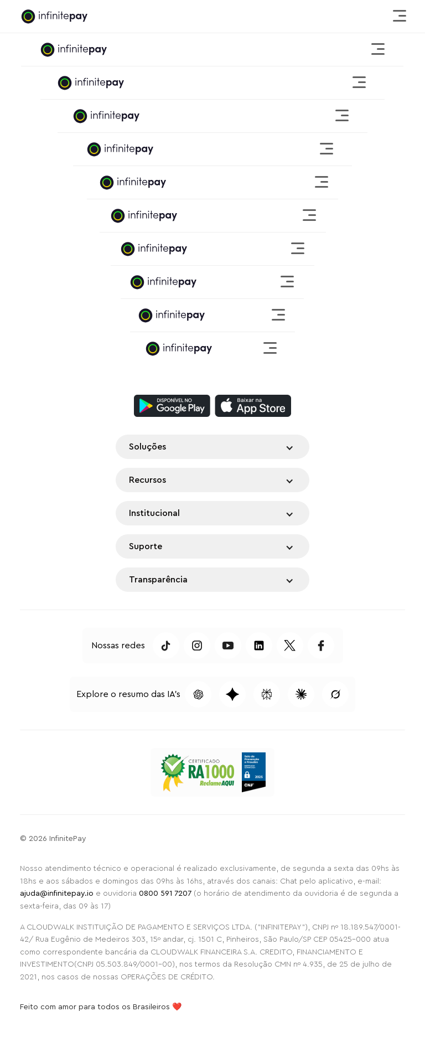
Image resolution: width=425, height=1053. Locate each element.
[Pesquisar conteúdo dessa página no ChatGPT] (198, 694)
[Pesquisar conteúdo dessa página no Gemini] (232, 694)
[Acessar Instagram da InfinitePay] (197, 645)
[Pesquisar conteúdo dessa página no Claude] (301, 694)
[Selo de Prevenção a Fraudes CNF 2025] (254, 772)
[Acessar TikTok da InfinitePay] (166, 645)
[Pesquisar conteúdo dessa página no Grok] (335, 694)
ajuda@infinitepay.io (57, 893)
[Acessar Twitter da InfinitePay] (290, 645)
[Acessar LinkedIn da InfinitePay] (259, 645)
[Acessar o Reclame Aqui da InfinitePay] (197, 772)
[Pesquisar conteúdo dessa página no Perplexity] (266, 694)
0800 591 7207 (165, 893)
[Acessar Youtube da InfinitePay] (228, 645)
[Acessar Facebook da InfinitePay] (321, 645)
